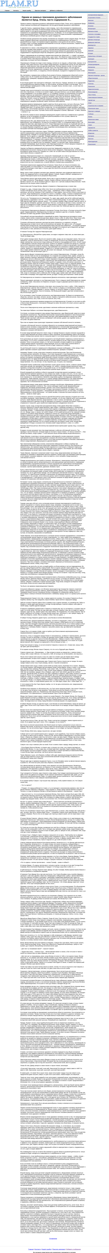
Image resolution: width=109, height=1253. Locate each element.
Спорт (90, 103)
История (90, 53)
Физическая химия (93, 119)
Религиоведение (92, 92)
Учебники (90, 114)
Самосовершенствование (95, 97)
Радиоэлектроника (93, 89)
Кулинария (91, 59)
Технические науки (93, 108)
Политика (91, 83)
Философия (91, 122)
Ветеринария (92, 28)
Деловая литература (94, 39)
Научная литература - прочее (96, 75)
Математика (91, 67)
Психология (91, 86)
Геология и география (94, 34)
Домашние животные (94, 42)
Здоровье (91, 48)
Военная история (93, 31)
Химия (90, 125)
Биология (90, 20)
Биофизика (91, 23)
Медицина (91, 70)
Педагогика (91, 81)
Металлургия (92, 72)
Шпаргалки (91, 133)
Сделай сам (91, 100)
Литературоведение (93, 64)
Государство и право (94, 37)
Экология (90, 138)
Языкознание (92, 144)
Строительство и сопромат (95, 105)
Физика (90, 116)
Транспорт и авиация (94, 111)
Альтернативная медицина (95, 15)
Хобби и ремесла (93, 130)
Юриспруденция (92, 141)
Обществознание (93, 78)
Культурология (92, 61)
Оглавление (53, 1238)
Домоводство (92, 45)
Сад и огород (92, 94)
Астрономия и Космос (94, 17)
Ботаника (90, 26)
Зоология (90, 50)
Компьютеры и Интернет (95, 56)
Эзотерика (91, 136)
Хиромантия (91, 127)
